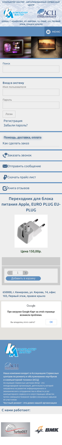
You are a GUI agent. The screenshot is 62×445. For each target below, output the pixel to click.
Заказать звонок (17, 155)
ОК (51, 322)
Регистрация (13, 121)
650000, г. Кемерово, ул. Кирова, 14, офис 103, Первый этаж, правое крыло (31, 22)
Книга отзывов (16, 188)
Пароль (7, 99)
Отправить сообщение (22, 166)
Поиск (6, 63)
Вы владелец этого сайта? (23, 322)
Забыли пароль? (16, 125)
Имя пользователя (14, 86)
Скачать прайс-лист (19, 177)
